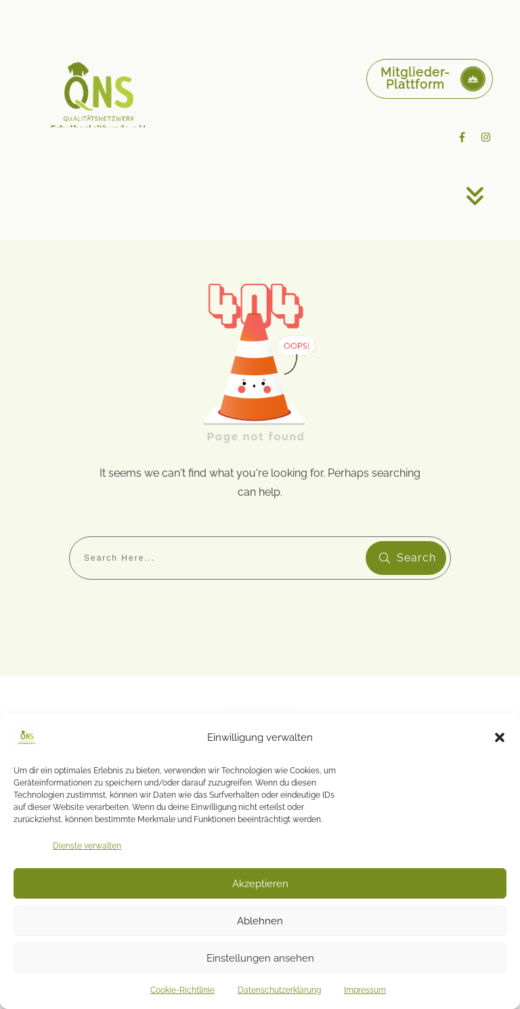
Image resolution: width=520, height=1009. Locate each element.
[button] (499, 737)
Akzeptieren (260, 884)
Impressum (365, 990)
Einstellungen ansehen (260, 958)
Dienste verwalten (87, 846)
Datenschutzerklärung (279, 990)
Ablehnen (260, 921)
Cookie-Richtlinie (182, 990)
